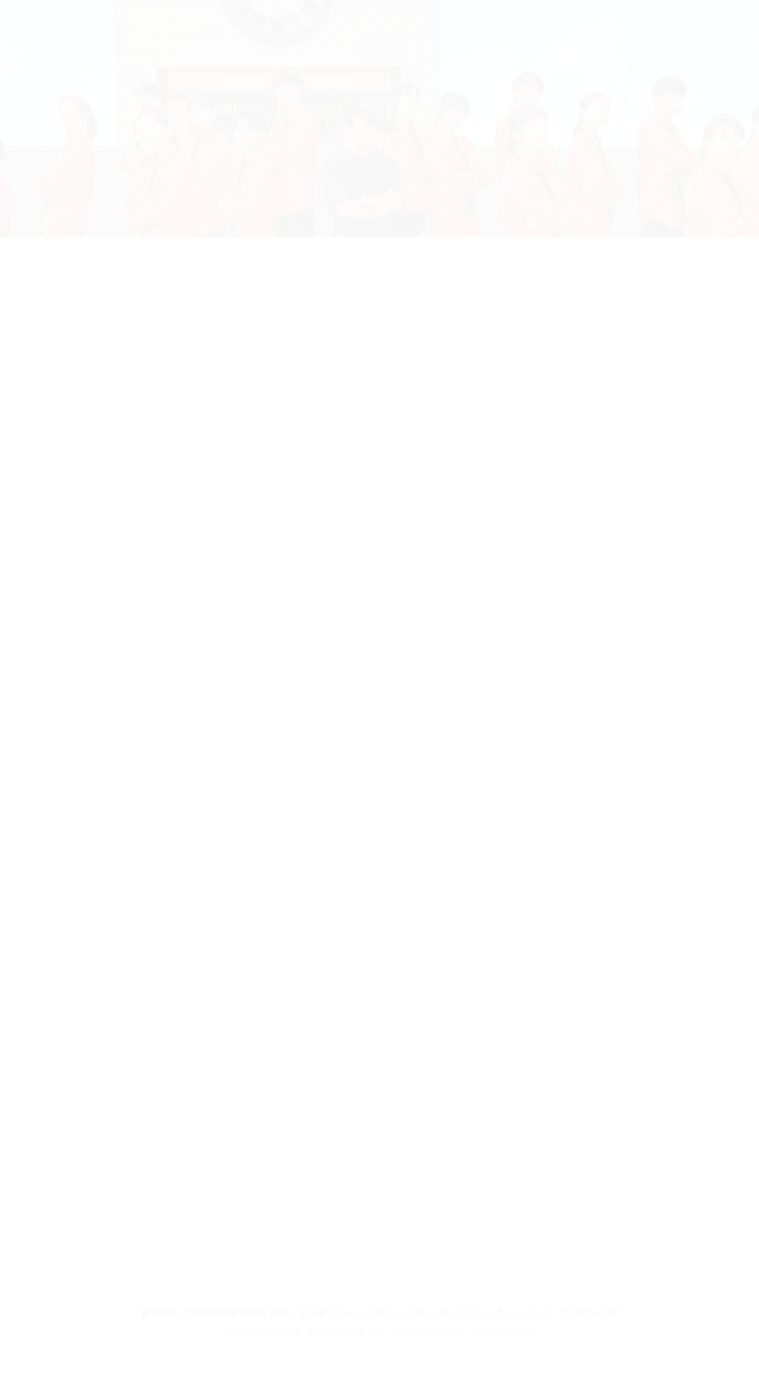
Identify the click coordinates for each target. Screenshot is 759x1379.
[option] (379, 535)
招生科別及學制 (254, 23)
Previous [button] (113, 534)
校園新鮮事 (446, 270)
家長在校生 (431, 23)
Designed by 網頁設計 (478, 1331)
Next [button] (646, 534)
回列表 (379, 1245)
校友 (558, 23)
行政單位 (348, 23)
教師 (503, 23)
